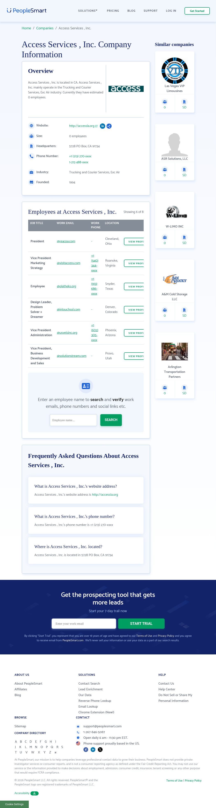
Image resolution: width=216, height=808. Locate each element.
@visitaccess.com (68, 263)
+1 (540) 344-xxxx (94, 263)
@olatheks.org (66, 286)
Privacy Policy (166, 636)
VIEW (137, 242)
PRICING (113, 11)
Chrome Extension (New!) (96, 712)
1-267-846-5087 (90, 732)
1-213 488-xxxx (78, 162)
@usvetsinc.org (67, 333)
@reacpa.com (66, 241)
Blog (18, 695)
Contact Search (89, 683)
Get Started (197, 11)
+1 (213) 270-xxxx (80, 156)
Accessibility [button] (27, 793)
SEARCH (111, 420)
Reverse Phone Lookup (95, 701)
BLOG (131, 11)
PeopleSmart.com (72, 640)
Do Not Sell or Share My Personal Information (175, 698)
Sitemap (20, 726)
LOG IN (171, 11)
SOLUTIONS (88, 11)
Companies (44, 28)
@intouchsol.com (68, 309)
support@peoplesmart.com (99, 726)
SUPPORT (151, 11)
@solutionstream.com (71, 356)
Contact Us (166, 683)
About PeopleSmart (28, 683)
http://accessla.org (82, 126)
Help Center (166, 689)
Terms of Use (144, 636)
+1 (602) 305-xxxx (94, 333)
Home (26, 28)
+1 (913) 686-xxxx (94, 286)
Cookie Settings (14, 804)
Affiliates (21, 689)
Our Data (85, 695)
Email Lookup (88, 706)
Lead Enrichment (91, 689)
